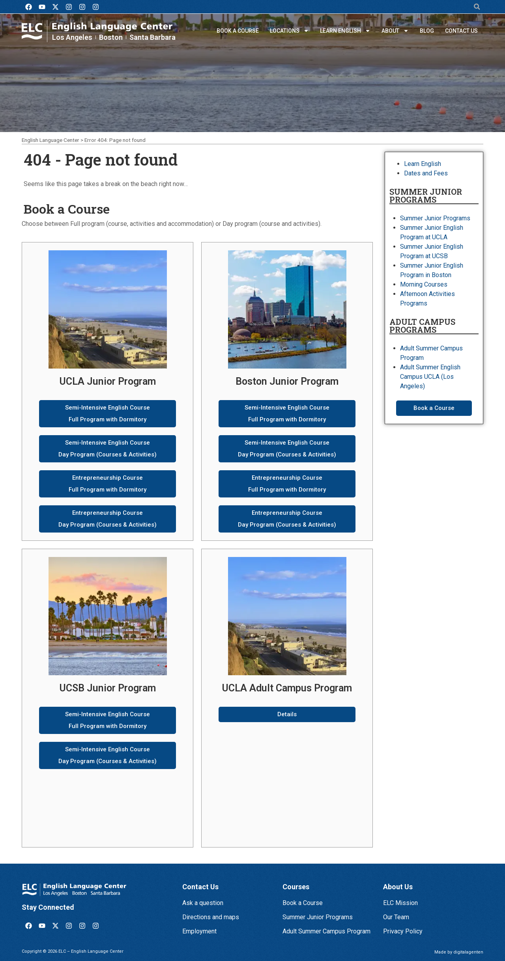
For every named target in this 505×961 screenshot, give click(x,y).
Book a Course (238, 31)
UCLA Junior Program (108, 381)
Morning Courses (423, 284)
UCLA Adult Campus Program (287, 688)
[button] (476, 6)
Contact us (461, 31)
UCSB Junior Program (108, 688)
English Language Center (50, 140)
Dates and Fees (426, 173)
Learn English (345, 30)
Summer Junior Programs (435, 218)
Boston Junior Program (287, 381)
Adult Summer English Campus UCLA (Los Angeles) (430, 376)
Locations (289, 30)
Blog (427, 31)
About (395, 30)
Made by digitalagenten (458, 952)
